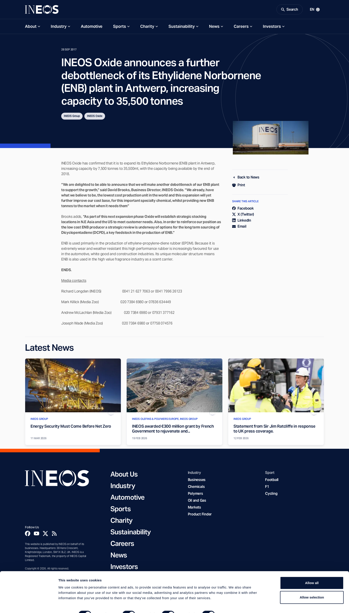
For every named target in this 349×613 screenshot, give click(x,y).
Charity (147, 27)
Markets (194, 508)
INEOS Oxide (94, 116)
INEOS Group (72, 116)
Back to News (245, 178)
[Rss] (54, 534)
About (31, 27)
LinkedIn (241, 221)
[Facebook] (27, 534)
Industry (59, 27)
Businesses (196, 480)
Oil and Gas (197, 501)
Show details (233, 604)
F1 (267, 487)
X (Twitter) (243, 215)
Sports (119, 27)
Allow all (312, 573)
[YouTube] (36, 534)
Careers (241, 27)
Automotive (91, 27)
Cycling (271, 494)
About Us (124, 475)
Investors (272, 27)
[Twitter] (45, 534)
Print (238, 186)
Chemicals (196, 487)
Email (239, 227)
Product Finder (200, 515)
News (214, 27)
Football (271, 480)
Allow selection (312, 587)
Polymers (195, 494)
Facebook (243, 209)
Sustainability (181, 27)
